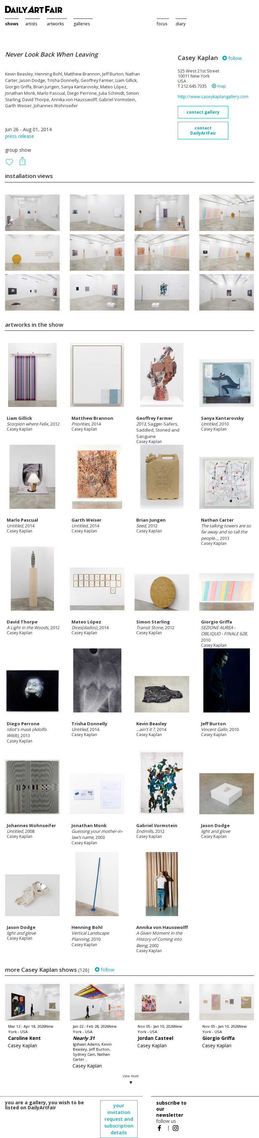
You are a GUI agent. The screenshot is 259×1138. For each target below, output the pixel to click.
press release (19, 136)
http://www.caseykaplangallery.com (213, 96)
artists (31, 24)
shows (12, 24)
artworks (55, 24)
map (219, 86)
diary (180, 24)
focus (162, 24)
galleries (82, 24)
